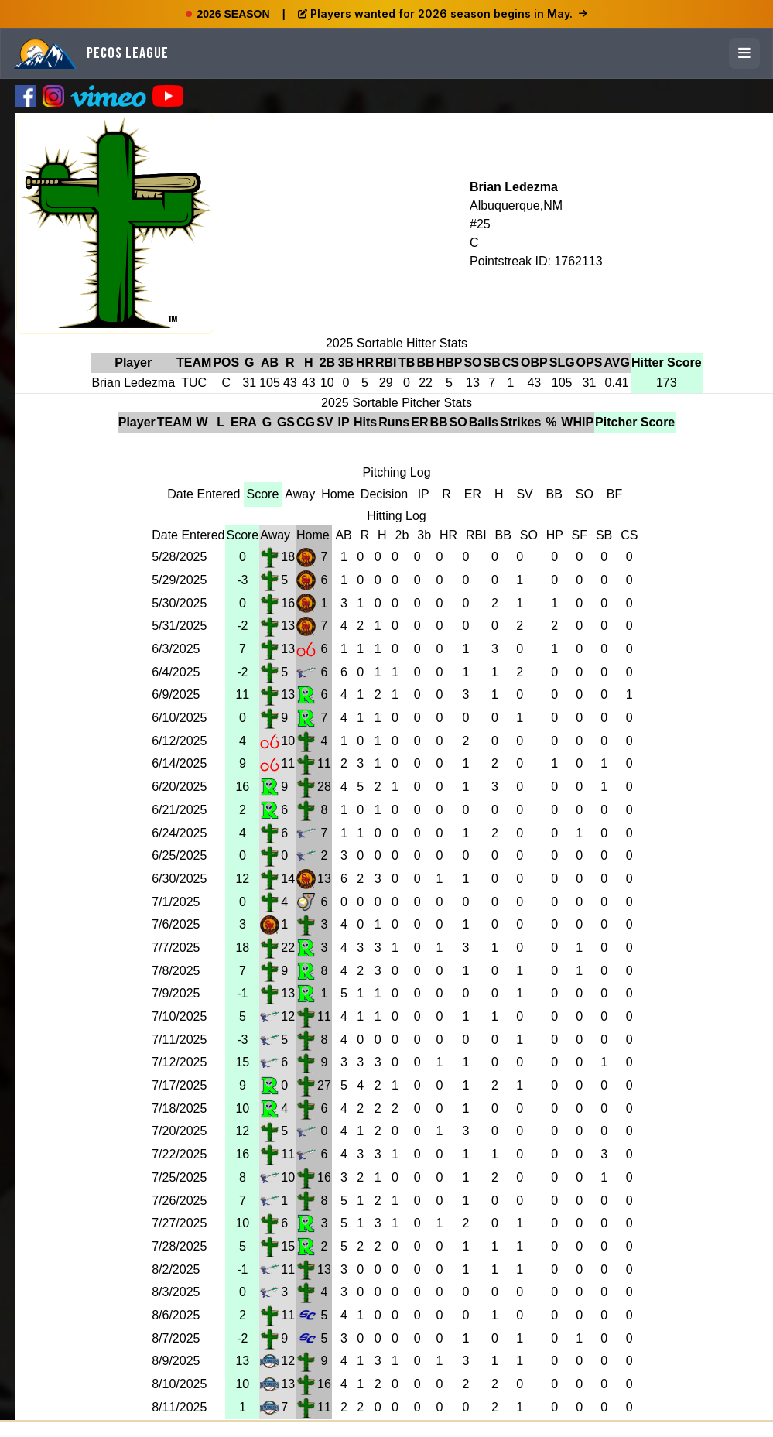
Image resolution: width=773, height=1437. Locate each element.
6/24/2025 (179, 833)
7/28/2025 (179, 1246)
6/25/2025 (179, 855)
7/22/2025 (179, 1154)
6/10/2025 (179, 717)
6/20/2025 (179, 786)
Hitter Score (666, 362)
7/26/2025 (179, 1200)
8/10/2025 (179, 1384)
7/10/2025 (179, 1016)
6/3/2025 (176, 648)
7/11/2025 (179, 1039)
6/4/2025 (176, 672)
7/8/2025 (176, 970)
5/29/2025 (179, 580)
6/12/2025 (179, 741)
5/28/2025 (179, 556)
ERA (244, 422)
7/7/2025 (176, 947)
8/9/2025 (176, 1360)
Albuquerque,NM (516, 205)
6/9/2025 (176, 694)
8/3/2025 (176, 1291)
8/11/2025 (179, 1407)
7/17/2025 (179, 1085)
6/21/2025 (179, 809)
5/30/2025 (179, 603)
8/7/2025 (176, 1338)
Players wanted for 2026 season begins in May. (442, 13)
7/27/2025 (179, 1223)
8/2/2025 (176, 1269)
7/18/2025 (179, 1108)
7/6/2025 (176, 924)
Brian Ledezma (514, 186)
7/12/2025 (179, 1062)
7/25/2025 (179, 1177)
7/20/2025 (179, 1131)
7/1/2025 (176, 901)
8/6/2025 (176, 1315)
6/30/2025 (179, 878)
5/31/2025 (179, 625)
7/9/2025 (176, 993)
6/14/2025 (179, 763)
